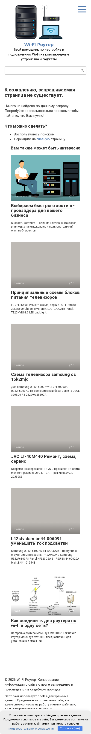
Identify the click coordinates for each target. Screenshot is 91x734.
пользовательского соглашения (32, 728)
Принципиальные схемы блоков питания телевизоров (45, 295)
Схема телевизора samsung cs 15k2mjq (43, 377)
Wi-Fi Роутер (38, 44)
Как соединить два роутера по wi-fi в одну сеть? (43, 623)
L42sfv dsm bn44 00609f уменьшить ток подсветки (39, 541)
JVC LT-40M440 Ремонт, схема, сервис (43, 459)
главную (43, 139)
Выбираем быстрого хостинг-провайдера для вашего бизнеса (43, 210)
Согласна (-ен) (70, 728)
